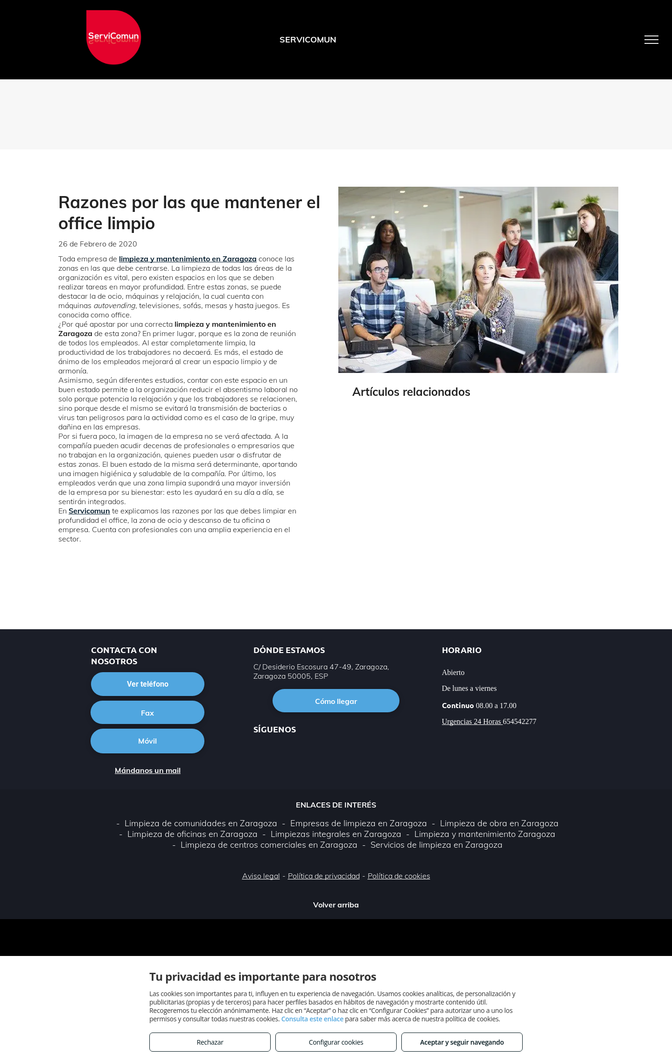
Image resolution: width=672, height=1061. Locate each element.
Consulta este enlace (312, 1018)
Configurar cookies (336, 1042)
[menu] (651, 40)
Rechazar (209, 1042)
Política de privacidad (324, 875)
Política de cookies (399, 875)
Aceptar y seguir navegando (462, 1042)
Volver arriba (336, 904)
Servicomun (89, 510)
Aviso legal (261, 875)
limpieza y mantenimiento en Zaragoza (188, 258)
